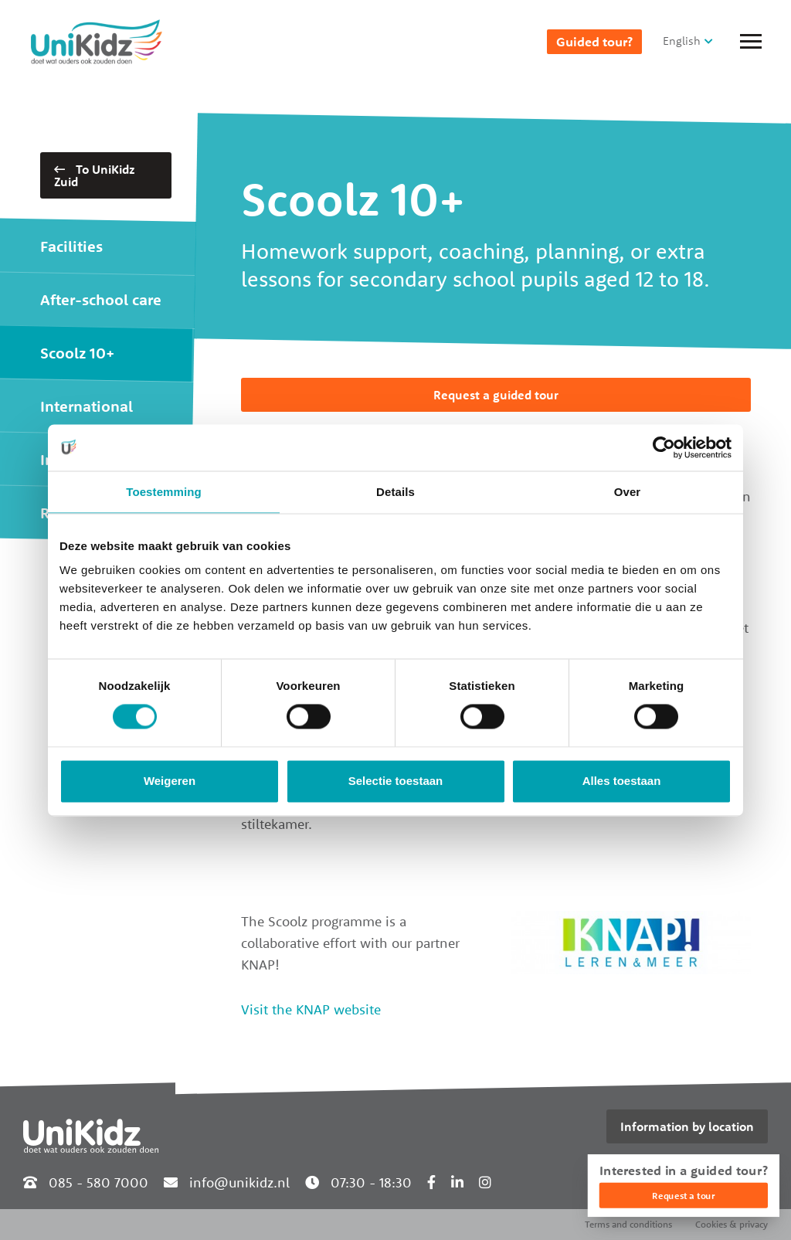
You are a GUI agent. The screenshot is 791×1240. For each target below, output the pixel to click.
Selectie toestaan (395, 780)
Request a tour (683, 1195)
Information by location (687, 1126)
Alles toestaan (621, 780)
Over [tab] (627, 491)
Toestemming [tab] (164, 491)
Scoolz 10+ (77, 352)
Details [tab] (395, 491)
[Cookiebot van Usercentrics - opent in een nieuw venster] (664, 447)
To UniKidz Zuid (94, 175)
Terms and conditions (628, 1224)
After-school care (100, 299)
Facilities (71, 246)
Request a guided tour (495, 395)
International (86, 406)
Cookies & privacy (731, 1224)
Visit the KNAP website (311, 1009)
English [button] (682, 40)
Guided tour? (594, 41)
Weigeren (169, 780)
